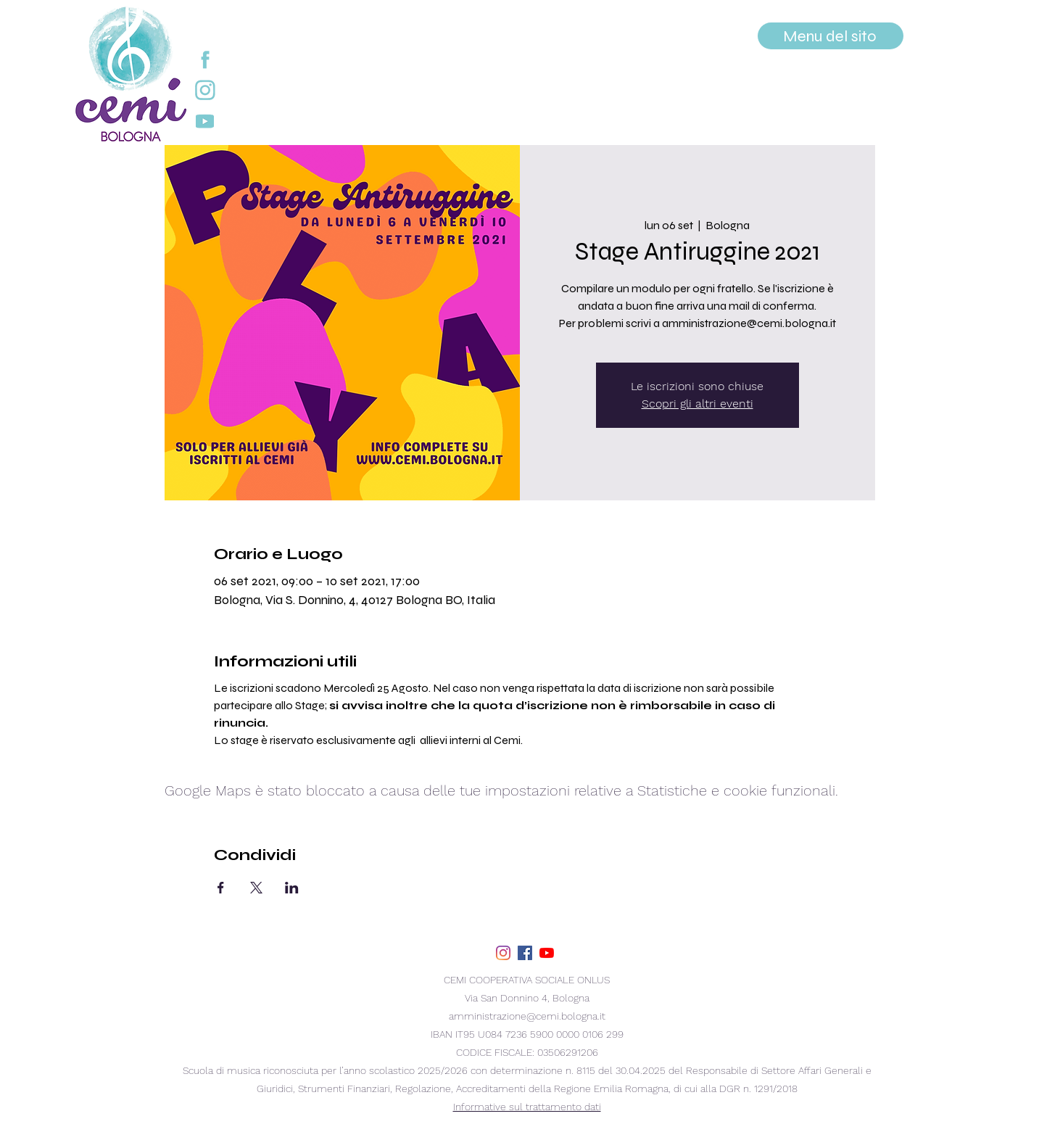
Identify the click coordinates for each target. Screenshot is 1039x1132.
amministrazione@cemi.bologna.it (527, 1016)
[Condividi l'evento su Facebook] (221, 887)
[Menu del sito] (830, 35)
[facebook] (525, 953)
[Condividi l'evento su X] (256, 887)
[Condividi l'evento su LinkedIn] (292, 887)
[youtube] (546, 953)
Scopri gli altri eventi (697, 403)
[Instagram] (503, 953)
